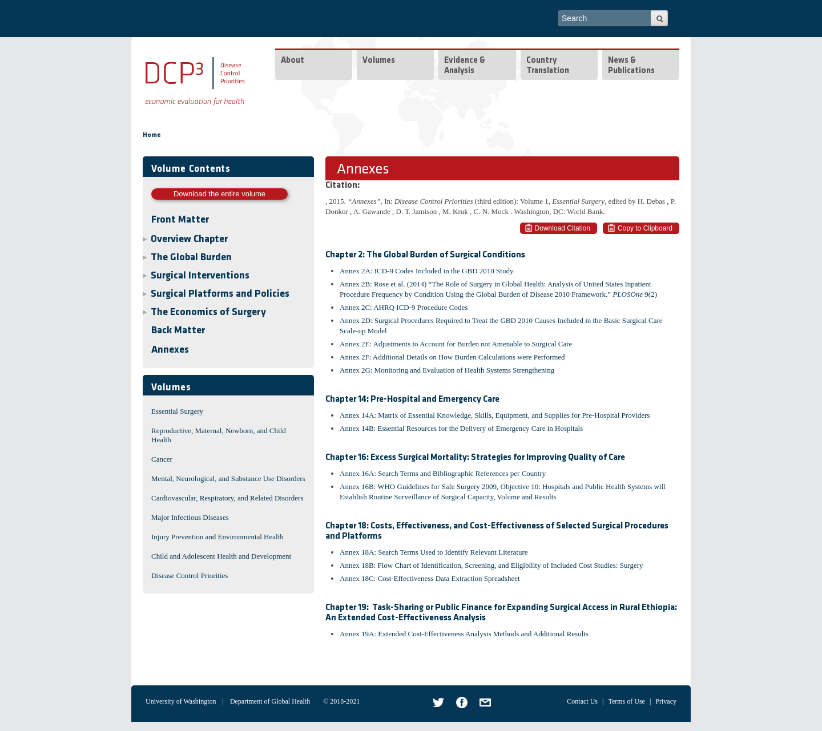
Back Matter (178, 330)
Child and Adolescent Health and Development (221, 556)
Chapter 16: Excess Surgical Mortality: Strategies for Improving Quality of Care (475, 457)
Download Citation (562, 228)
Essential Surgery (177, 411)
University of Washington (181, 701)
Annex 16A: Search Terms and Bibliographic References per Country (443, 473)
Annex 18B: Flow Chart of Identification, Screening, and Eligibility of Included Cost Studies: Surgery (491, 565)
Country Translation (547, 65)
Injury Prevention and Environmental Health (217, 536)
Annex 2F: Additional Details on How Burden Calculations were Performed (452, 357)
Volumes (378, 60)
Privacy (665, 701)
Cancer (161, 459)
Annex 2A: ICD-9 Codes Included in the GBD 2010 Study (426, 270)
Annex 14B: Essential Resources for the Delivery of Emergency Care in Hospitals (461, 428)
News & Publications (631, 65)
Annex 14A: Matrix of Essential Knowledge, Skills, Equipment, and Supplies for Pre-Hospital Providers (495, 415)
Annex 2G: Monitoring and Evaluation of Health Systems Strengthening (447, 370)
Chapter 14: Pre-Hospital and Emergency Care (412, 399)
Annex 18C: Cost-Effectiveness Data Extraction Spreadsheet (430, 578)
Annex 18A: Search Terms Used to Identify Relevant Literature (434, 552)
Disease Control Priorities (189, 575)
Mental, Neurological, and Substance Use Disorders (228, 478)
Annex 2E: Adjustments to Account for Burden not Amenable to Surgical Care (456, 344)
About (292, 60)
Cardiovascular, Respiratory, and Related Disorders (227, 498)
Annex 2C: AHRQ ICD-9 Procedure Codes (404, 307)
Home (152, 135)
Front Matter (180, 220)
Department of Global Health (270, 701)
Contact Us (582, 701)
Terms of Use (626, 701)
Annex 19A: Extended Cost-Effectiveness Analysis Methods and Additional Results (464, 633)
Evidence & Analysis (464, 65)
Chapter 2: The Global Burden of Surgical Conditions (425, 255)
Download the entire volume (219, 193)
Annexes (170, 350)
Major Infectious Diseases (190, 517)
